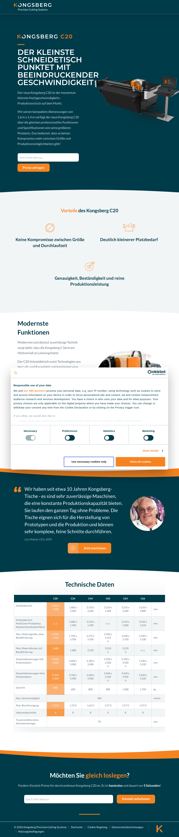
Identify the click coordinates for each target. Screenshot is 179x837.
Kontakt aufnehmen (136, 799)
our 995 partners (35, 390)
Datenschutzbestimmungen (127, 827)
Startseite (77, 827)
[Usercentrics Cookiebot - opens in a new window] (150, 372)
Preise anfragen (33, 167)
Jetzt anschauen (95, 548)
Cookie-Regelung (97, 827)
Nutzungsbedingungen (31, 831)
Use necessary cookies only (88, 461)
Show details (151, 450)
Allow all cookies (140, 461)
